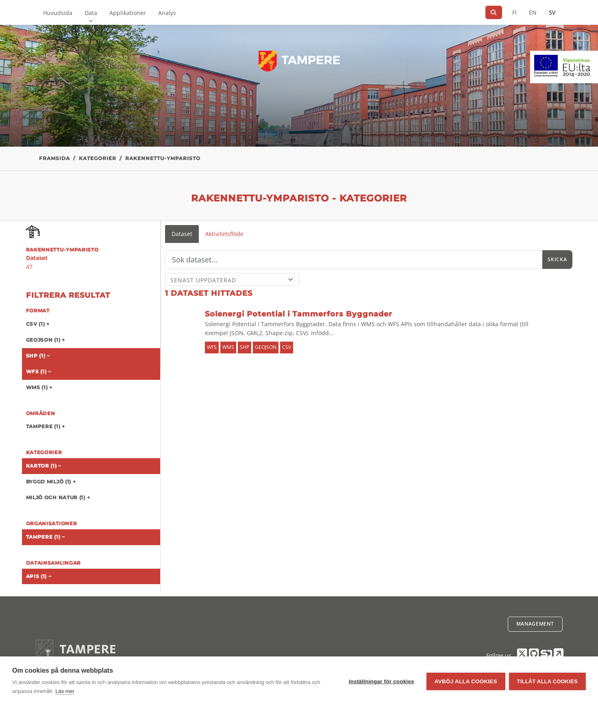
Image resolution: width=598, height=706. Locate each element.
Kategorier (97, 158)
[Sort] (232, 279)
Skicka (557, 259)
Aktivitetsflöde (224, 234)
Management (535, 623)
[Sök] (493, 12)
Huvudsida (57, 13)
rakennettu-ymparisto (162, 158)
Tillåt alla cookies (547, 681)
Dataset (182, 234)
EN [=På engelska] (533, 12)
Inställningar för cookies (381, 681)
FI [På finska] (514, 12)
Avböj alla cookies (465, 681)
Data (91, 13)
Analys (167, 13)
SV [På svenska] (552, 12)
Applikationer (127, 13)
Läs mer (64, 691)
